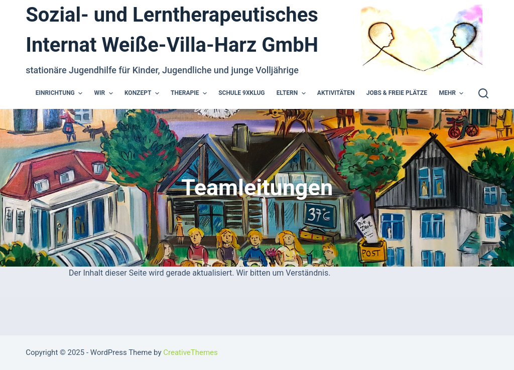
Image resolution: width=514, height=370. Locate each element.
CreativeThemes (190, 352)
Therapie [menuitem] (190, 93)
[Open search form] (483, 93)
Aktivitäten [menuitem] (336, 92)
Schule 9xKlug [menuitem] (241, 92)
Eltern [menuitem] (292, 93)
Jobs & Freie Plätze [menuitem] (396, 92)
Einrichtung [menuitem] (60, 93)
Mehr (452, 93)
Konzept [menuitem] (143, 93)
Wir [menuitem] (104, 93)
